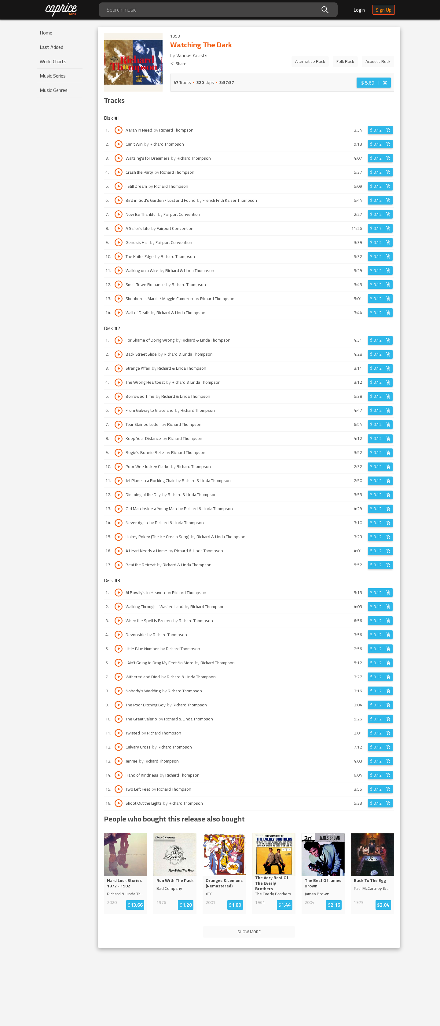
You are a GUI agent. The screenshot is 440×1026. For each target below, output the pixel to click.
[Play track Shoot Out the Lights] (119, 803)
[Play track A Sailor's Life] (119, 228)
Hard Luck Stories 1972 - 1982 (124, 883)
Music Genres (54, 90)
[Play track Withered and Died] (119, 677)
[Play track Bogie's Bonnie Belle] (119, 452)
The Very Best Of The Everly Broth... (273, 883)
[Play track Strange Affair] (119, 368)
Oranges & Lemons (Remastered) (224, 883)
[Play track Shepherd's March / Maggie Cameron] (119, 298)
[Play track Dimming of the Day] (119, 495)
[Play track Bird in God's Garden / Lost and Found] (119, 200)
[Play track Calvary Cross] (119, 747)
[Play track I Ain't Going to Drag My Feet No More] (119, 662)
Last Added (51, 47)
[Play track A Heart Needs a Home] (119, 551)
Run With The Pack (174, 880)
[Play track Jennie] (119, 761)
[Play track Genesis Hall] (119, 242)
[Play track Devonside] (119, 634)
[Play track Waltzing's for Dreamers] (119, 158)
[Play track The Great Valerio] (119, 719)
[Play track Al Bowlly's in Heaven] (119, 592)
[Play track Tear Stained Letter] (119, 424)
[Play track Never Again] (119, 523)
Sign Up (383, 9)
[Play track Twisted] (119, 733)
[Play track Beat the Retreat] (119, 565)
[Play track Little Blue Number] (119, 648)
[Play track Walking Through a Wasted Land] (119, 606)
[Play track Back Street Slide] (119, 354)
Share (178, 63)
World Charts (53, 61)
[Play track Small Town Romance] (119, 284)
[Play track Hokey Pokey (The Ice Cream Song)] (119, 537)
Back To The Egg (370, 880)
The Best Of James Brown (323, 883)
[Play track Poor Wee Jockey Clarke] (119, 466)
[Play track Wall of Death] (119, 312)
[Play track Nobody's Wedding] (119, 691)
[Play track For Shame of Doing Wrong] (119, 340)
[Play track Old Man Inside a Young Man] (119, 509)
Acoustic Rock (378, 61)
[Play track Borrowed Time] (119, 396)
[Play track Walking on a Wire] (119, 270)
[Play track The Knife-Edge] (119, 256)
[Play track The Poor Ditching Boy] (119, 705)
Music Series (53, 75)
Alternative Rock (310, 61)
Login (359, 9)
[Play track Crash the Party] (119, 172)
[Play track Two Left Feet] (119, 789)
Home (46, 32)
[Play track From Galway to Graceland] (119, 410)
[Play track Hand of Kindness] (119, 775)
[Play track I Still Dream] (119, 186)
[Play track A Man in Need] (119, 130)
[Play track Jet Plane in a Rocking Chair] (119, 481)
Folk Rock (345, 61)
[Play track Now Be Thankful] (119, 214)
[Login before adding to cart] (374, 83)
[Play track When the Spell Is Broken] (119, 620)
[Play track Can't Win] (119, 144)
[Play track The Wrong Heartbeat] (119, 382)
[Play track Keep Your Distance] (119, 438)
